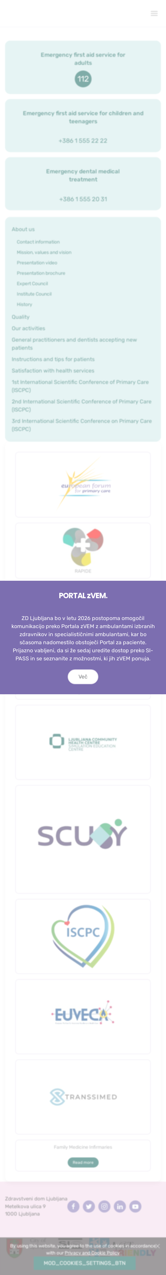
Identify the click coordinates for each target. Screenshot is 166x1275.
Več (83, 683)
